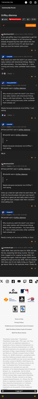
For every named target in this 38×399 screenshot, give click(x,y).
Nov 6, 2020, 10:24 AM (20, 215)
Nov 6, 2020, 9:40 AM (19, 127)
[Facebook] (13, 281)
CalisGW (9, 56)
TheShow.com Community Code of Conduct (19, 326)
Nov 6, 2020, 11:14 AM (26, 247)
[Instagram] (7, 281)
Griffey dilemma (20, 88)
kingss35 (9, 212)
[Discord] (30, 281)
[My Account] (35, 2)
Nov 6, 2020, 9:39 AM (19, 85)
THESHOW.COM (7, 2)
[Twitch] (24, 281)
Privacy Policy (19, 322)
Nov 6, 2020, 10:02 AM (20, 166)
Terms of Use (19, 319)
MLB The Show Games (19, 333)
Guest (9, 85)
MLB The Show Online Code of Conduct (19, 329)
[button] (3, 396)
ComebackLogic (8, 247)
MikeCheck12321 (8, 34)
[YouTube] (19, 281)
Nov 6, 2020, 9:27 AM (25, 56)
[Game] (26, 2)
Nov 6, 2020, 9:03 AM (26, 34)
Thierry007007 (11, 83)
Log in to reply (30, 25)
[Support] (31, 2)
